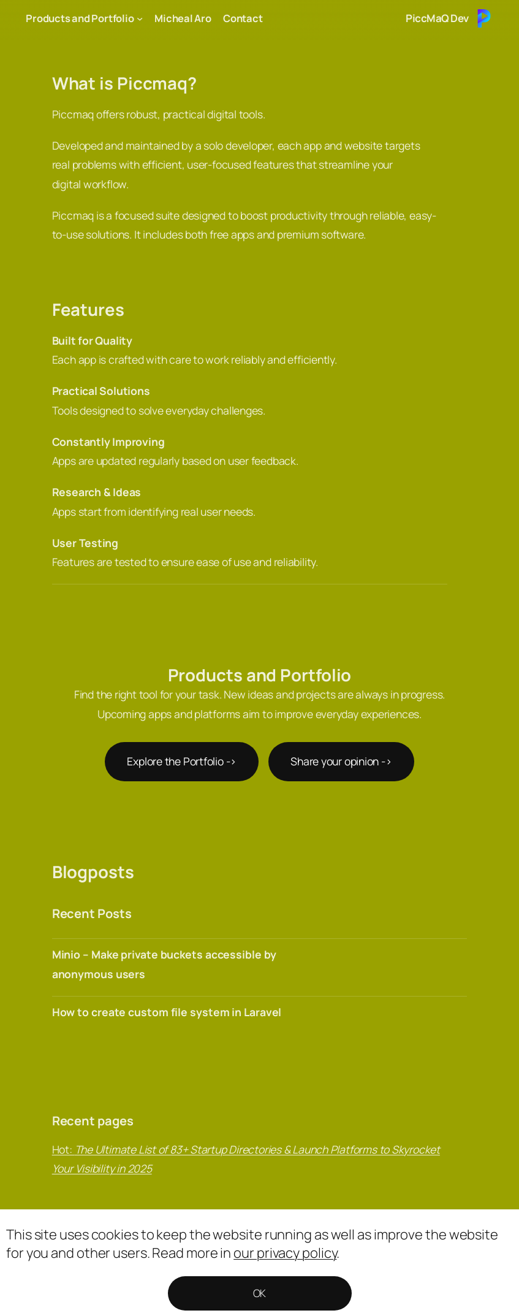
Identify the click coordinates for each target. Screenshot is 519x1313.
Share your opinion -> (341, 761)
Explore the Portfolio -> (182, 761)
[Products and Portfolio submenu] (140, 18)
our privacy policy (284, 1253)
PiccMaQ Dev (437, 18)
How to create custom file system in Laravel (167, 1012)
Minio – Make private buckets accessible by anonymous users (164, 964)
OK (260, 1293)
